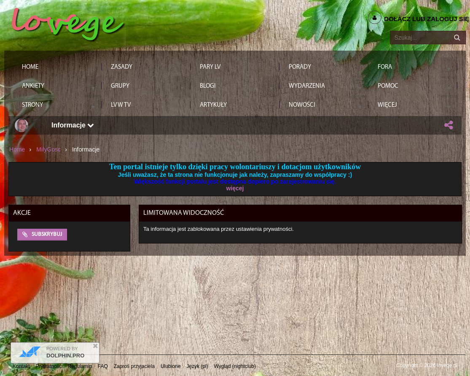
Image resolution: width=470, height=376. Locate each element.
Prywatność (49, 366)
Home (17, 149)
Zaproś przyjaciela (134, 366)
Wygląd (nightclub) (234, 366)
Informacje (72, 125)
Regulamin (80, 366)
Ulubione (170, 366)
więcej (235, 188)
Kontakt (21, 366)
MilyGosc (48, 149)
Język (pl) (197, 366)
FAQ (103, 366)
